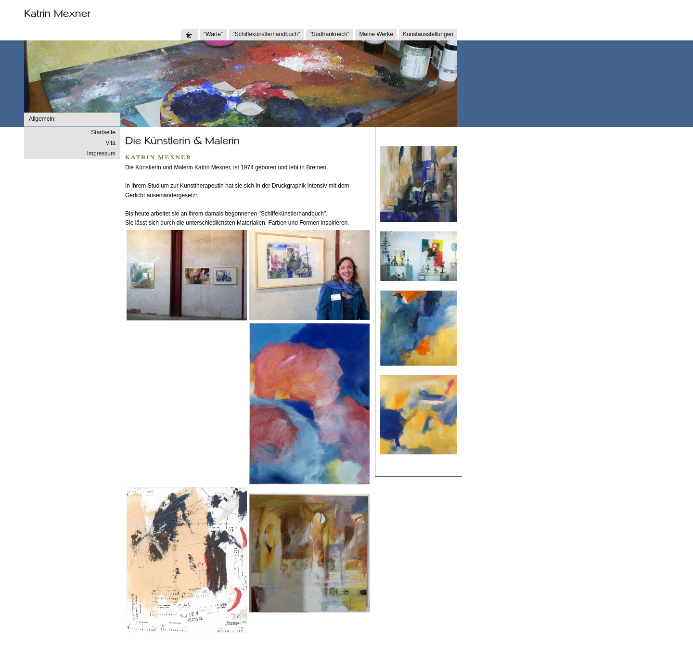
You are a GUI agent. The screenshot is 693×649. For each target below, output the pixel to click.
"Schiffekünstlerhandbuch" (266, 34)
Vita (111, 143)
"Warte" (213, 34)
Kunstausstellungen (428, 34)
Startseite (103, 132)
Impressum (101, 153)
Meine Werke (376, 34)
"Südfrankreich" (330, 34)
